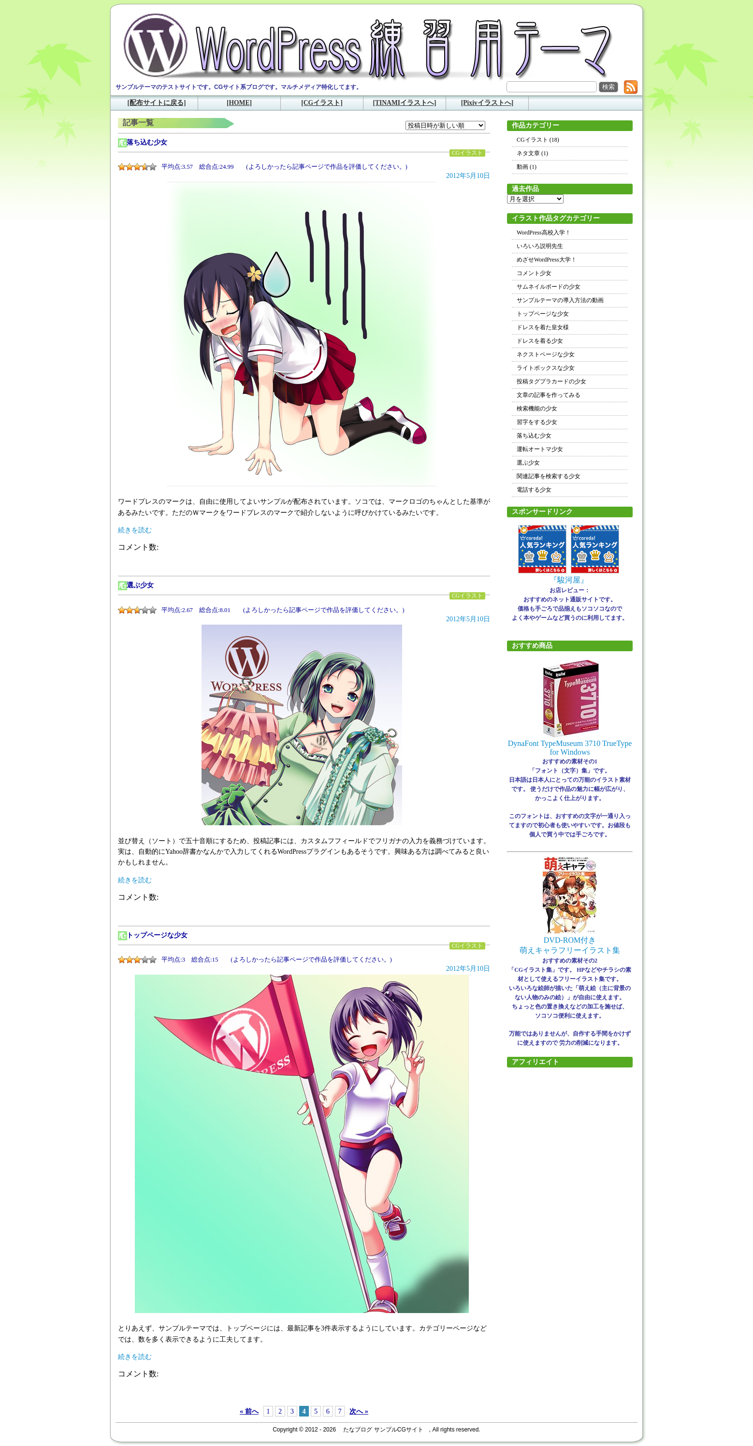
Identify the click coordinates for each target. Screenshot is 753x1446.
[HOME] (239, 102)
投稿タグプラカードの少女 (551, 381)
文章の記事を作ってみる (548, 395)
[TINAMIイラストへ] (404, 102)
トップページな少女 (157, 935)
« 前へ (249, 1411)
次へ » (358, 1411)
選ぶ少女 (140, 585)
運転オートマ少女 (540, 449)
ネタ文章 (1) (532, 153)
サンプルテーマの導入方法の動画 (560, 300)
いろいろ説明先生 (540, 246)
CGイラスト (467, 153)
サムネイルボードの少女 (548, 286)
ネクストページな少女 (546, 354)
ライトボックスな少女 (546, 368)
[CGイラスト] (321, 102)
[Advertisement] (569, 1221)
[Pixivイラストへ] (487, 102)
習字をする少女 (537, 422)
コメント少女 (534, 273)
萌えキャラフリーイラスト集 (570, 950)
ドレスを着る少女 (540, 340)
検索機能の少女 (537, 408)
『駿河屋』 (569, 580)
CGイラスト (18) (538, 139)
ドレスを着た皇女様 (543, 327)
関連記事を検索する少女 (548, 476)
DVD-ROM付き (570, 940)
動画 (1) (526, 166)
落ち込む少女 (147, 142)
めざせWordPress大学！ (547, 259)
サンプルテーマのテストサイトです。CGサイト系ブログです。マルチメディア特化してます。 (239, 87)
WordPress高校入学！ (544, 232)
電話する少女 (534, 489)
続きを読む (135, 530)
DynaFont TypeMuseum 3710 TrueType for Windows (570, 747)
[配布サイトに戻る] (156, 102)
